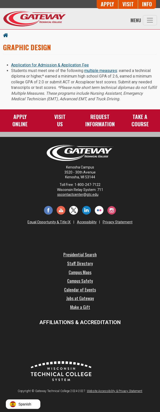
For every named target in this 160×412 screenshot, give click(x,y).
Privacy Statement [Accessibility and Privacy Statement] (117, 222)
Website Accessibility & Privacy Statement (114, 391)
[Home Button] (5, 35)
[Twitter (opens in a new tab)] (73, 210)
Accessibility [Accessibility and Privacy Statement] (87, 222)
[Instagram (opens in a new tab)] (111, 210)
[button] (23, 404)
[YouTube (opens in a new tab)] (61, 210)
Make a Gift (80, 307)
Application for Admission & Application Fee (50, 65)
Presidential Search (80, 254)
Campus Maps (80, 272)
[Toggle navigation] (150, 20)
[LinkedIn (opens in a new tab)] (86, 210)
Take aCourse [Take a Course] (140, 120)
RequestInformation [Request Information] (100, 120)
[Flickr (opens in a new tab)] (99, 210)
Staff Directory (80, 263)
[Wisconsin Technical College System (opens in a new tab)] (61, 371)
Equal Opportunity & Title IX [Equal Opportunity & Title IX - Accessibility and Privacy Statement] (49, 222)
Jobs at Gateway (80, 298)
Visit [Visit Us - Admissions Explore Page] (128, 4)
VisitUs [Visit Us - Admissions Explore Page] (60, 120)
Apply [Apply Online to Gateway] (107, 4)
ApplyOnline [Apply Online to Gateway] (20, 120)
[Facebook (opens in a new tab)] (48, 210)
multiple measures (100, 70)
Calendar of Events (80, 289)
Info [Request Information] (147, 4)
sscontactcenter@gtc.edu (80, 194)
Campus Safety (80, 280)
